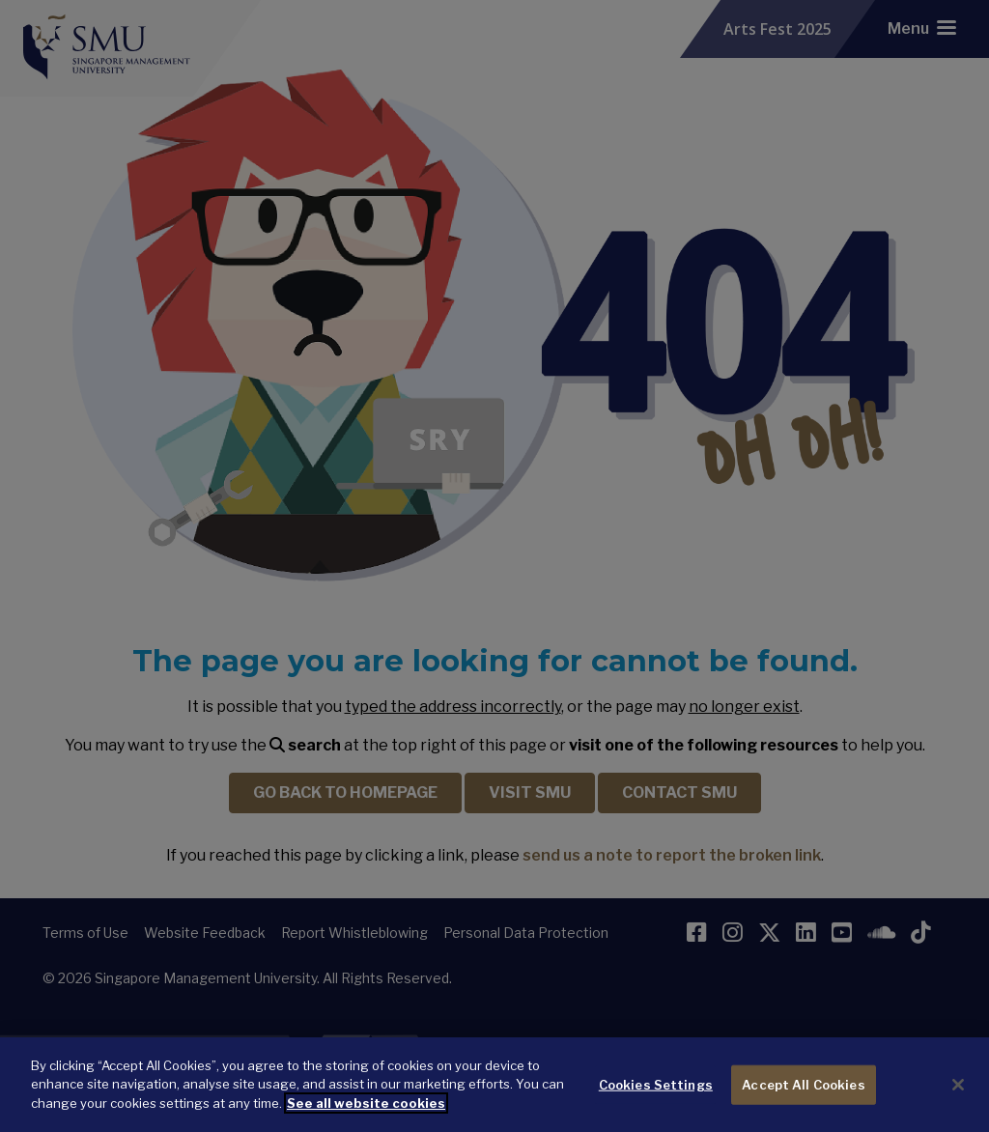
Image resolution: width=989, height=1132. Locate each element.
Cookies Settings (656, 1095)
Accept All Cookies (803, 1095)
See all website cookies (366, 1114)
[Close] (958, 1096)
